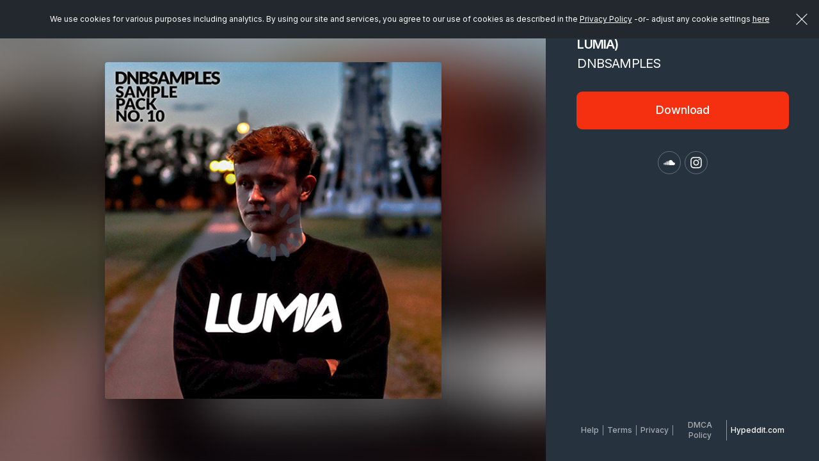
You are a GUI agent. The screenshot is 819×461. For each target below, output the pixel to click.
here (761, 19)
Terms (619, 430)
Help (590, 430)
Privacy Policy (606, 19)
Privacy (654, 430)
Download (683, 110)
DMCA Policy (700, 430)
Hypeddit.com (757, 430)
